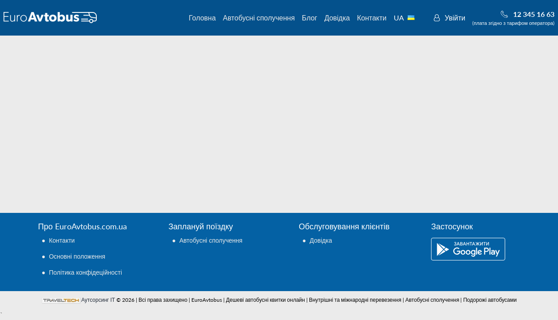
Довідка (337, 17)
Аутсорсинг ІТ (98, 299)
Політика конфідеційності (85, 272)
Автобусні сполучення (259, 17)
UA (409, 17)
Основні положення (77, 256)
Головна (202, 17)
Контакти (372, 17)
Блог (309, 17)
